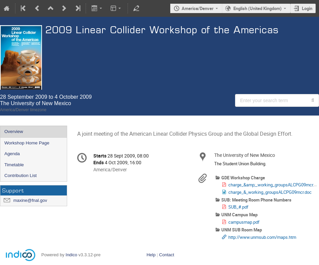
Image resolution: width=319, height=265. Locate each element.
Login (307, 8)
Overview (13, 131)
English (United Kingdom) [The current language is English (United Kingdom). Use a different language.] (257, 8)
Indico (71, 254)
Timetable (14, 164)
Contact (166, 254)
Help (150, 254)
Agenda (12, 153)
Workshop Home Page (26, 142)
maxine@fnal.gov (30, 200)
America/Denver (198, 8)
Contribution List (20, 175)
